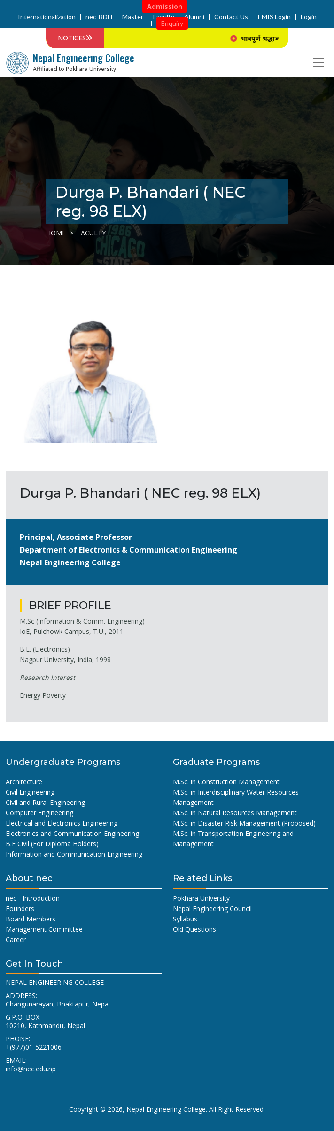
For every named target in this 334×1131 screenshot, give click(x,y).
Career (16, 939)
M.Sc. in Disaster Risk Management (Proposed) (244, 823)
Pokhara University (201, 898)
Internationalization (47, 17)
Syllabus (185, 918)
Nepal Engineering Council (212, 908)
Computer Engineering (39, 812)
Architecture (24, 781)
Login (309, 17)
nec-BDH (98, 17)
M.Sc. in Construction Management (226, 781)
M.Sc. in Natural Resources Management (235, 812)
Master (132, 17)
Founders (20, 908)
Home (56, 232)
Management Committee (44, 929)
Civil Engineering (30, 792)
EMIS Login (274, 17)
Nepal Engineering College (166, 1109)
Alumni (194, 17)
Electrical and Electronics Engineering (61, 823)
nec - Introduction (33, 898)
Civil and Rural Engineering (45, 802)
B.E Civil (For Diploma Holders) (52, 843)
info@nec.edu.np (31, 1068)
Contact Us (231, 17)
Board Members (30, 918)
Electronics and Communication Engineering (72, 833)
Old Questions (194, 929)
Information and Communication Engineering (74, 854)
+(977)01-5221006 (34, 1047)
